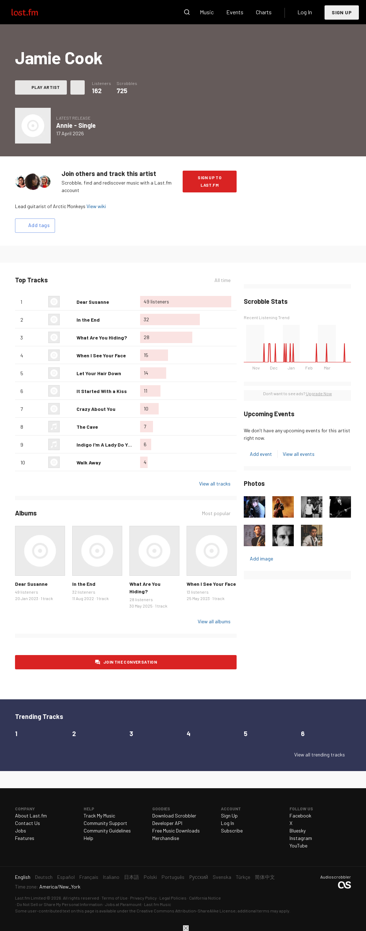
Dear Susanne (92, 302)
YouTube (298, 845)
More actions (77, 87)
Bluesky (298, 830)
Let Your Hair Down (98, 373)
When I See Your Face (101, 355)
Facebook (300, 815)
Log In (304, 12)
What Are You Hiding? (101, 337)
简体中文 (265, 877)
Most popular (216, 513)
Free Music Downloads (176, 830)
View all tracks (215, 483)
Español (66, 877)
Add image (261, 558)
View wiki (96, 206)
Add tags (39, 225)
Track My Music (99, 815)
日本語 (131, 877)
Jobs (20, 830)
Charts (264, 12)
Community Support (105, 823)
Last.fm (32, 12)
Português (173, 877)
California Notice (205, 897)
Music (207, 12)
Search (187, 12)
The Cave (87, 427)
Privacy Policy (143, 897)
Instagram (301, 838)
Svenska (222, 877)
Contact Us (27, 823)
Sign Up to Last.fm (210, 181)
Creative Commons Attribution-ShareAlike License (186, 910)
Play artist (45, 87)
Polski (150, 877)
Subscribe (232, 830)
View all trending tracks (319, 754)
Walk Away (88, 462)
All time (222, 280)
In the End (88, 320)
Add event (261, 454)
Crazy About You (95, 409)
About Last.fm (31, 815)
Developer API (167, 823)
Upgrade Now (319, 393)
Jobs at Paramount (123, 904)
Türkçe (243, 877)
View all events (299, 454)
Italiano (111, 877)
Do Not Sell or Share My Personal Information (60, 904)
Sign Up (342, 12)
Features (24, 838)
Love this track (68, 301)
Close (186, 928)
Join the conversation (130, 661)
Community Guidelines (107, 830)
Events (234, 12)
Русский (198, 877)
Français (88, 877)
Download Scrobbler (174, 815)
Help (88, 838)
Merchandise (165, 838)
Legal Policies (173, 897)
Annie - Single (76, 125)
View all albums (214, 621)
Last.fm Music (157, 904)
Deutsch (44, 877)
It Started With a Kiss (101, 391)
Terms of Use (115, 897)
